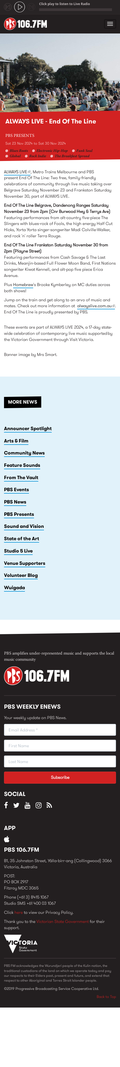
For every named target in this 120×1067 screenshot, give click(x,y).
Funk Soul (84, 151)
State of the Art (21, 538)
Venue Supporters (24, 563)
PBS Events (16, 489)
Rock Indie (37, 156)
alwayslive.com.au (96, 306)
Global (15, 156)
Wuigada (14, 587)
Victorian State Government (62, 921)
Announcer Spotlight (28, 428)
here (18, 912)
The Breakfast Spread (72, 156)
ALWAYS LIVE (17, 172)
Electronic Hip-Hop (52, 151)
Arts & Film (16, 440)
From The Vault (21, 477)
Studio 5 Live (18, 550)
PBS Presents (19, 136)
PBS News (15, 501)
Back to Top (106, 996)
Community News (24, 452)
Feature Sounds (22, 465)
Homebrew (23, 284)
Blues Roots (19, 151)
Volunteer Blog (21, 575)
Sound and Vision (24, 526)
